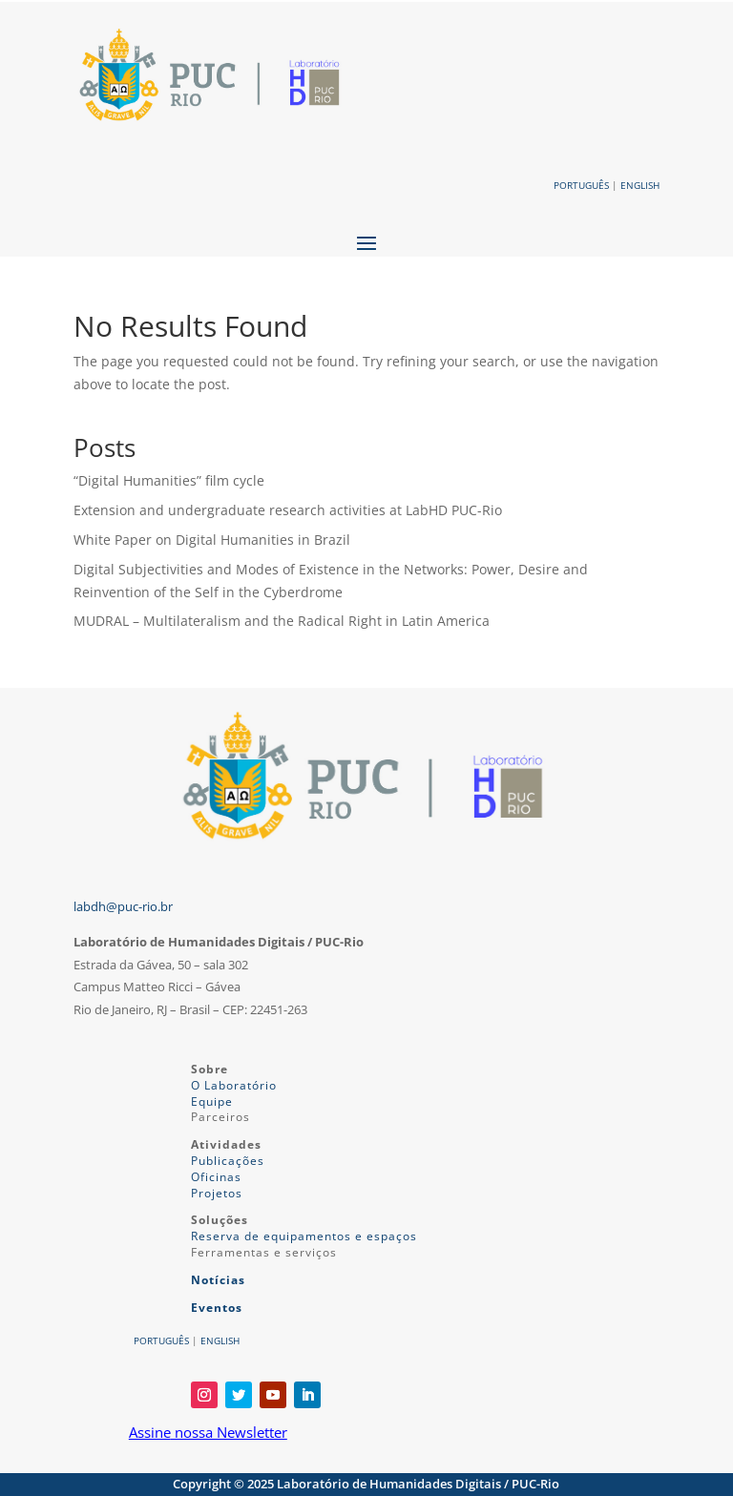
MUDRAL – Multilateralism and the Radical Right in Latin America (281, 621)
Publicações (227, 1161)
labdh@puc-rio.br (123, 906)
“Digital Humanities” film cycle (168, 480)
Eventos (216, 1307)
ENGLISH (640, 185)
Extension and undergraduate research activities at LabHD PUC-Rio (287, 510)
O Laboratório (234, 1085)
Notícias (218, 1280)
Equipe (212, 1101)
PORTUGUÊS (581, 185)
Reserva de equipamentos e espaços (304, 1236)
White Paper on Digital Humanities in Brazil (211, 539)
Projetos (216, 1193)
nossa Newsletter (229, 1432)
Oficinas (216, 1177)
